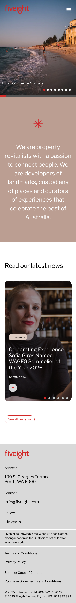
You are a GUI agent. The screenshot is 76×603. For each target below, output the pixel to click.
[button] (44, 90)
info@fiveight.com (22, 501)
